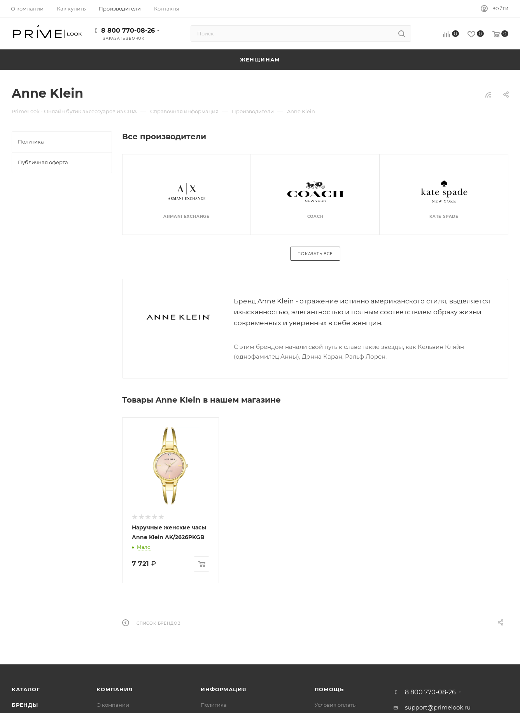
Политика (214, 705)
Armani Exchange (186, 216)
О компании (112, 705)
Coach (315, 216)
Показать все (315, 253)
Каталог (26, 689)
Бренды (25, 705)
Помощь (329, 689)
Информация (223, 689)
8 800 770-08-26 (128, 30)
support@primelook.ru (438, 707)
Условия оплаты (336, 705)
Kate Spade (444, 216)
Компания (114, 689)
